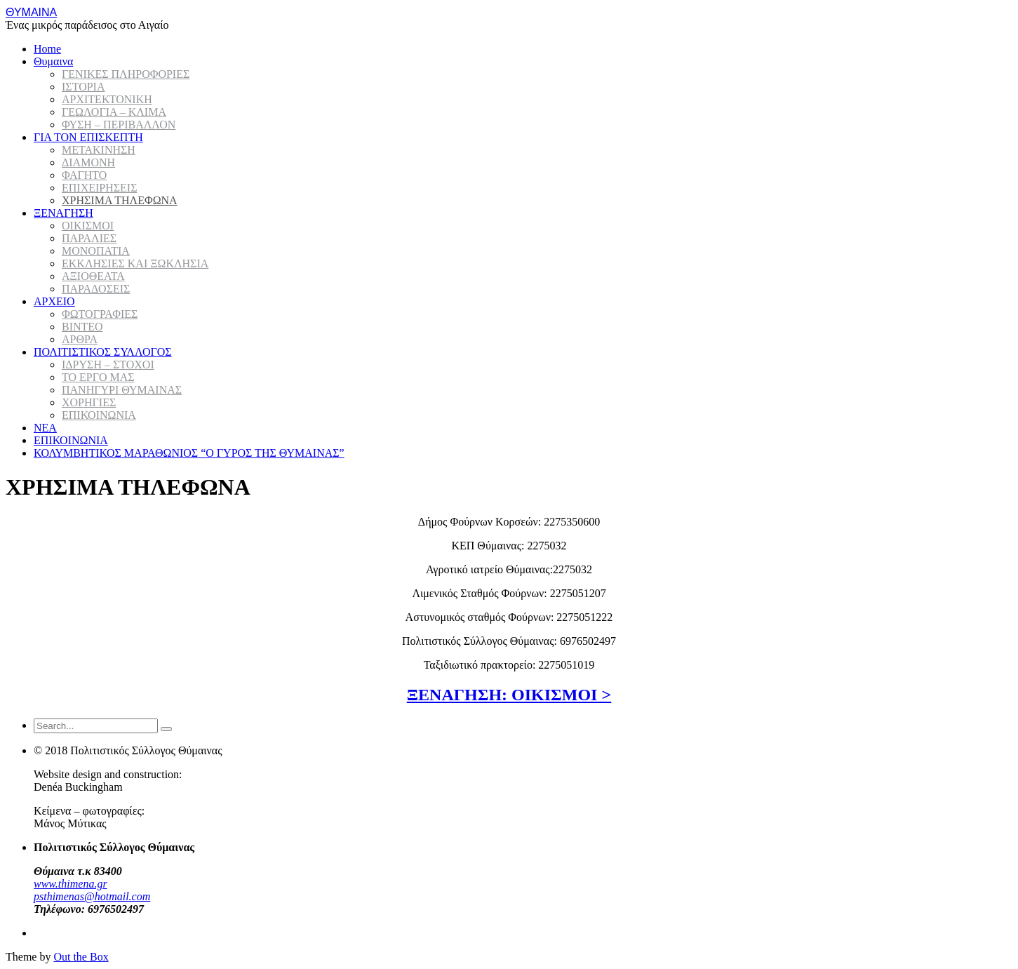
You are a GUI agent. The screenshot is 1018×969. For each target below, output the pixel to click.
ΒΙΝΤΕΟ (82, 327)
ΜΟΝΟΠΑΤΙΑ (96, 251)
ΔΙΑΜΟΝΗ (88, 162)
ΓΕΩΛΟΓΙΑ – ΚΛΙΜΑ (114, 112)
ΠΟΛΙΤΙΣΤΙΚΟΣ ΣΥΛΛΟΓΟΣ (103, 352)
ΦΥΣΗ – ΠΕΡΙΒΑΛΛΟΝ (118, 125)
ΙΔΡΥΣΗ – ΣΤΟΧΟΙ (108, 364)
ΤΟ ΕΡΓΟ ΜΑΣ (98, 377)
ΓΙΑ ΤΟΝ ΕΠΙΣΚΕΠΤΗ (88, 137)
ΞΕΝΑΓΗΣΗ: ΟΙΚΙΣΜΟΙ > (509, 695)
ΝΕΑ (45, 428)
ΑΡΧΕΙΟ (54, 301)
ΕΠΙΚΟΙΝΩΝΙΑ (99, 415)
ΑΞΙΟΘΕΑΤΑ (93, 276)
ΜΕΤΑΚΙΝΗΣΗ (98, 150)
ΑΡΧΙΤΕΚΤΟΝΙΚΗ (107, 99)
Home (47, 49)
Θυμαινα (53, 61)
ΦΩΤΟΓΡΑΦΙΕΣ (100, 314)
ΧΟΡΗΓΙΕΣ (89, 402)
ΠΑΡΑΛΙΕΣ (89, 238)
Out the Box (80, 957)
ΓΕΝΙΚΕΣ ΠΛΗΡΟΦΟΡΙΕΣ (125, 74)
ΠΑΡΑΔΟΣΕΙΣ (96, 289)
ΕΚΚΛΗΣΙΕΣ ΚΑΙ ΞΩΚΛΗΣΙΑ (135, 263)
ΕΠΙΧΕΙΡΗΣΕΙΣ (100, 188)
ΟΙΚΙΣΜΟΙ (88, 226)
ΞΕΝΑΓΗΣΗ (63, 213)
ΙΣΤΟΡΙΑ (83, 87)
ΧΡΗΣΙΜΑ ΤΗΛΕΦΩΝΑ (120, 200)
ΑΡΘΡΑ (80, 339)
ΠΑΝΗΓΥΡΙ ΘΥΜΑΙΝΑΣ (122, 390)
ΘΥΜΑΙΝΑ (31, 12)
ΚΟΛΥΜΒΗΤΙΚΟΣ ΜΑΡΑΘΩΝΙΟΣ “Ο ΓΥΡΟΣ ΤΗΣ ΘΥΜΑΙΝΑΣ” (189, 453)
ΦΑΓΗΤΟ (84, 175)
